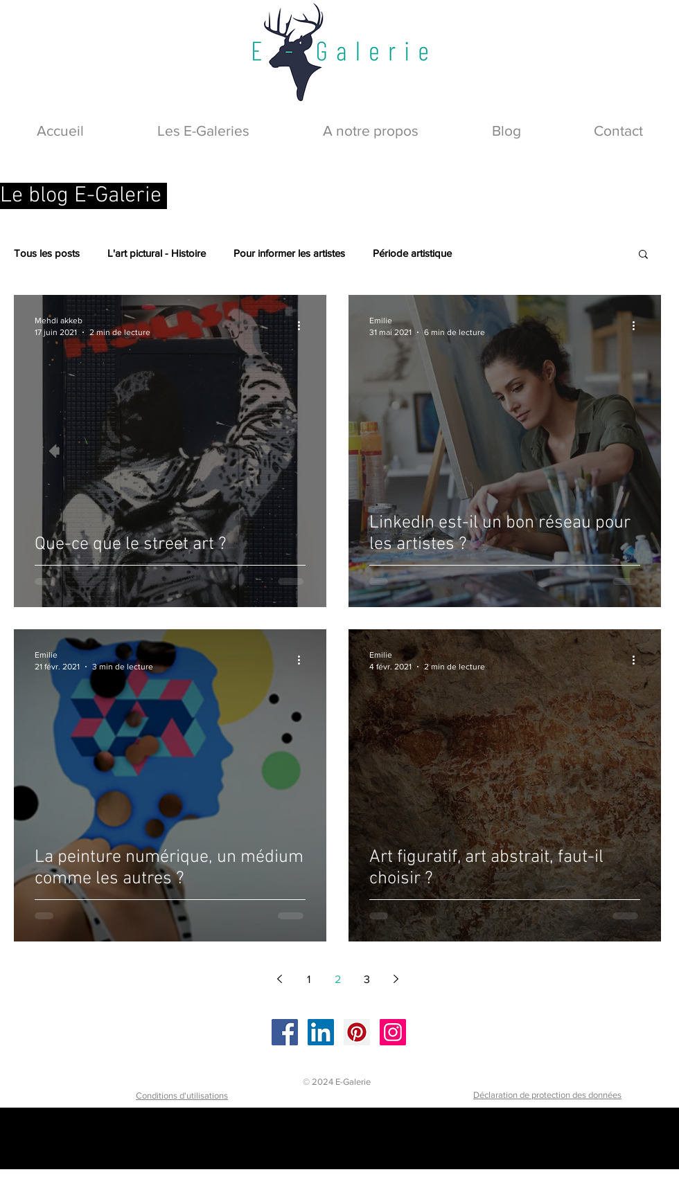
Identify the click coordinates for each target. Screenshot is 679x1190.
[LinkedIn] (321, 1032)
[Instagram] (393, 1032)
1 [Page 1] (308, 979)
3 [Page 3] (367, 979)
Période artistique (412, 253)
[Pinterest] (357, 1032)
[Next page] (395, 978)
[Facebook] (285, 1032)
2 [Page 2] (338, 979)
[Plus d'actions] (303, 325)
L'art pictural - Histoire (156, 253)
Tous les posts (47, 253)
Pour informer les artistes (289, 253)
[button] (643, 255)
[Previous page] (279, 978)
